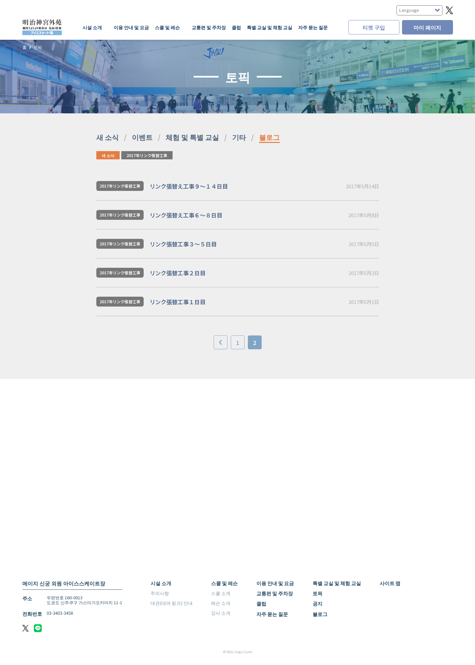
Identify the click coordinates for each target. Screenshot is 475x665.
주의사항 (160, 593)
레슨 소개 (220, 603)
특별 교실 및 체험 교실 (269, 27)
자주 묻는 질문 (313, 27)
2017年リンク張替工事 (147, 155)
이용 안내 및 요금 (131, 27)
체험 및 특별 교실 (192, 137)
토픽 (38, 47)
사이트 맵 (390, 583)
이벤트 (142, 137)
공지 (317, 603)
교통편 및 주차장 (209, 27)
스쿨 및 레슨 (224, 583)
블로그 (269, 137)
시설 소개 (161, 583)
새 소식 (107, 137)
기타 (239, 137)
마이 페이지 (427, 27)
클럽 (236, 27)
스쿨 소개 (220, 593)
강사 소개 (220, 612)
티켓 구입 (374, 27)
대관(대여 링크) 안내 (172, 603)
